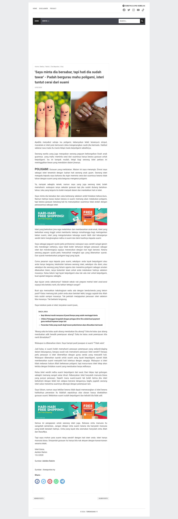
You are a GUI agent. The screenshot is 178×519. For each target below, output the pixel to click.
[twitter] (43, 481)
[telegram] (62, 481)
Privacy (53, 8)
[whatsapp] (56, 481)
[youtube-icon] (138, 10)
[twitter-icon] (129, 10)
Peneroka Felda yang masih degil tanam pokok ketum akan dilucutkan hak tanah (72, 325)
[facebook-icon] (124, 10)
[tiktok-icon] (143, 10)
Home (35, 8)
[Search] (129, 21)
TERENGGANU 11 (92, 512)
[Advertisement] (89, 43)
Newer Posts (39, 498)
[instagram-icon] (134, 10)
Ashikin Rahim (48, 461)
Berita (44, 21)
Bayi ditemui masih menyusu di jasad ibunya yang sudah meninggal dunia (69, 315)
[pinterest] (49, 481)
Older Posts (103, 498)
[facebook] (37, 481)
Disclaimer (43, 8)
